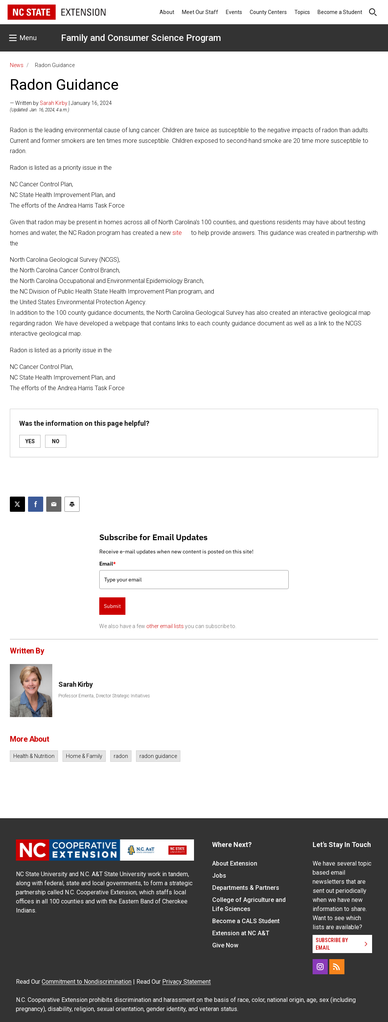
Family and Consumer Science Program (141, 38)
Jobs (219, 875)
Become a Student (340, 12)
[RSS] (336, 966)
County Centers (268, 12)
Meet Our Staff (200, 12)
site (177, 232)
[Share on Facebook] (35, 504)
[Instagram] (320, 966)
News (16, 65)
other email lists (165, 626)
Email (107, 563)
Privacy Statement (186, 981)
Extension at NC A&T (240, 933)
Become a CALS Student (246, 921)
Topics (302, 12)
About (167, 12)
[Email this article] (53, 504)
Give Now (225, 945)
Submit (112, 606)
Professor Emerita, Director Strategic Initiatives (104, 696)
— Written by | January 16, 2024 (61, 103)
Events (234, 12)
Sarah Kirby (53, 103)
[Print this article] (72, 504)
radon (121, 756)
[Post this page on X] (17, 504)
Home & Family (84, 756)
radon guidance (158, 756)
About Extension (234, 863)
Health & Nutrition (34, 756)
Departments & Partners (245, 887)
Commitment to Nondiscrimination (86, 981)
